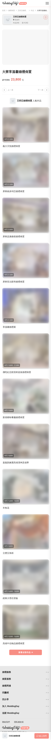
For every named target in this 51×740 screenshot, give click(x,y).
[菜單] (47, 3)
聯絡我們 (6, 722)
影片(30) (25, 23)
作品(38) (16, 23)
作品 (32, 10)
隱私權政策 (19, 722)
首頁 (3, 10)
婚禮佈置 (11, 10)
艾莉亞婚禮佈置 (23, 10)
